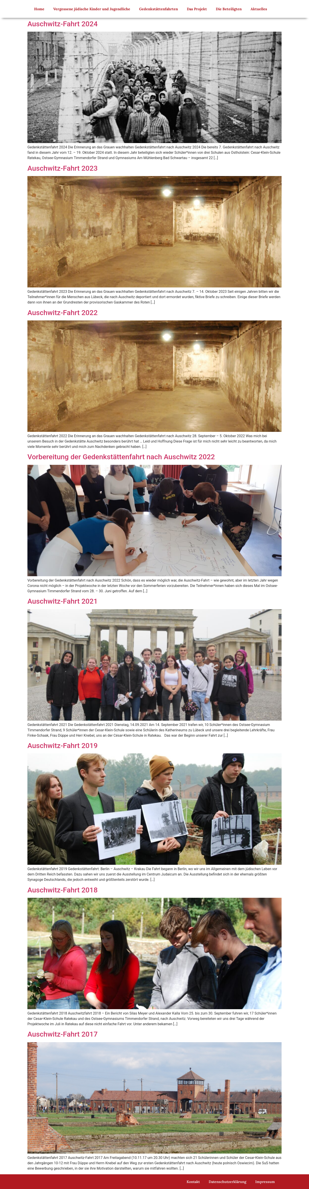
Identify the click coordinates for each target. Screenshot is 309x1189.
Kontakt (193, 1181)
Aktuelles (259, 9)
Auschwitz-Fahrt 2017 (62, 1034)
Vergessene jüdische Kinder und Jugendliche (91, 9)
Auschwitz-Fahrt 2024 (62, 24)
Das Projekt (197, 9)
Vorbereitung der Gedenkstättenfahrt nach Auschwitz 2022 (121, 457)
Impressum (265, 1181)
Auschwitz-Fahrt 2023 (62, 168)
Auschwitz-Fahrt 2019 (62, 745)
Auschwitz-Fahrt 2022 (62, 312)
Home (39, 9)
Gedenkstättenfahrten (158, 9)
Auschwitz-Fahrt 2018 (62, 890)
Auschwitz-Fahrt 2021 (62, 601)
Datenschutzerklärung (227, 1181)
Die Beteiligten (229, 9)
